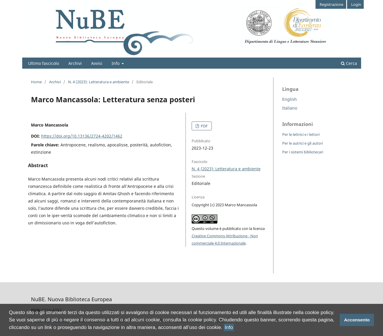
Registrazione (331, 4)
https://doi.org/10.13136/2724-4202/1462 (81, 136)
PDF (204, 126)
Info (116, 63)
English (289, 99)
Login (356, 4)
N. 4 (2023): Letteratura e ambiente (98, 81)
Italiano (289, 108)
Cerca (349, 63)
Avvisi (96, 63)
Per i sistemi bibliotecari (302, 152)
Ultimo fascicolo (43, 63)
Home (36, 81)
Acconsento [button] (357, 319)
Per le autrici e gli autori (302, 143)
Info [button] (229, 327)
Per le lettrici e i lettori (301, 134)
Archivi (75, 63)
